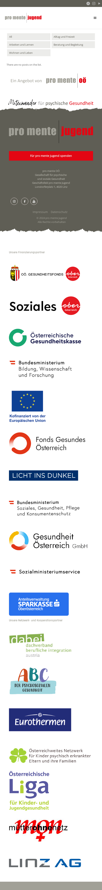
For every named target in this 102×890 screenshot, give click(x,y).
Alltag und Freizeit (64, 36)
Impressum (40, 212)
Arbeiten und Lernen (21, 44)
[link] (51, 274)
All (10, 36)
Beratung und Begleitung (68, 44)
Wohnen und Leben (21, 53)
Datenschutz (59, 212)
